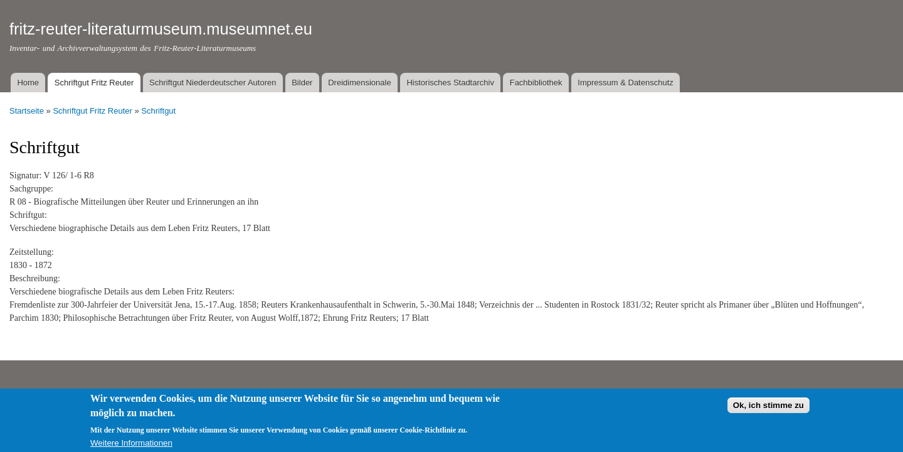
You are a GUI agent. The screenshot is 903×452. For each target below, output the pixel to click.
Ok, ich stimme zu (768, 409)
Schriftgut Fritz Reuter (94, 82)
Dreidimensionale (359, 82)
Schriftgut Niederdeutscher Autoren (212, 82)
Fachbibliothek (536, 82)
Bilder (302, 82)
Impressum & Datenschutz (625, 82)
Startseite (26, 111)
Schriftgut (158, 111)
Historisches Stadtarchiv (450, 82)
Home (28, 82)
